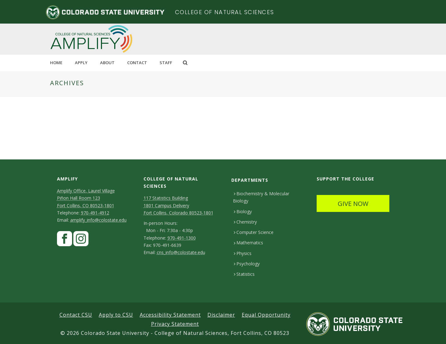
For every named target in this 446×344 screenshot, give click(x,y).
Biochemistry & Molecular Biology (261, 197)
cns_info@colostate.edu (181, 252)
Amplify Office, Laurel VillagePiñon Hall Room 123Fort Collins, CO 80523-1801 (86, 198)
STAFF (166, 62)
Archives (67, 83)
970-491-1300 (181, 238)
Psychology (247, 264)
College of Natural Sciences (224, 12)
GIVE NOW (353, 203)
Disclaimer (221, 314)
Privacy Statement (175, 323)
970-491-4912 (95, 213)
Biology (243, 211)
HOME (56, 62)
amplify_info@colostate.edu (98, 220)
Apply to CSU (116, 314)
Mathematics (248, 243)
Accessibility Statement (170, 314)
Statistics (244, 274)
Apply (81, 62)
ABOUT (107, 62)
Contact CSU (75, 314)
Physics (242, 253)
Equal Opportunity (266, 314)
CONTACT (137, 62)
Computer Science (254, 232)
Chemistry (245, 222)
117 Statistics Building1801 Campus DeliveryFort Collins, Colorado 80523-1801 (178, 205)
